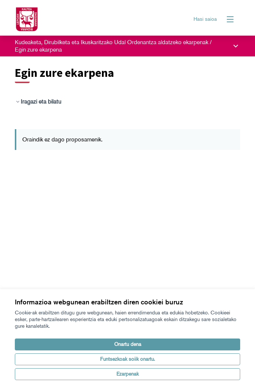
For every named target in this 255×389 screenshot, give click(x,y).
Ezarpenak (127, 374)
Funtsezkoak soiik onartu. (127, 359)
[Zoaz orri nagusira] (98, 19)
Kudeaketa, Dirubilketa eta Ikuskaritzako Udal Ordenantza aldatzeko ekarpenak (112, 42)
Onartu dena (127, 344)
